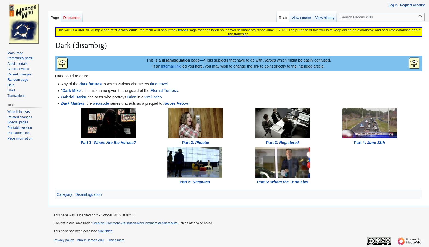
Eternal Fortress (164, 90)
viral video (153, 97)
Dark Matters (72, 103)
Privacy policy (64, 240)
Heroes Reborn (176, 103)
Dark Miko (71, 90)
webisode (101, 103)
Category (64, 194)
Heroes (182, 30)
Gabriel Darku (73, 97)
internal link (171, 66)
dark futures (90, 84)
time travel (159, 84)
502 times (105, 231)
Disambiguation (88, 194)
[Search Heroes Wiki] (382, 17)
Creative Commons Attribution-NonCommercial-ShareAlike (135, 223)
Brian (131, 97)
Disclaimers (116, 240)
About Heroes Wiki (90, 240)
